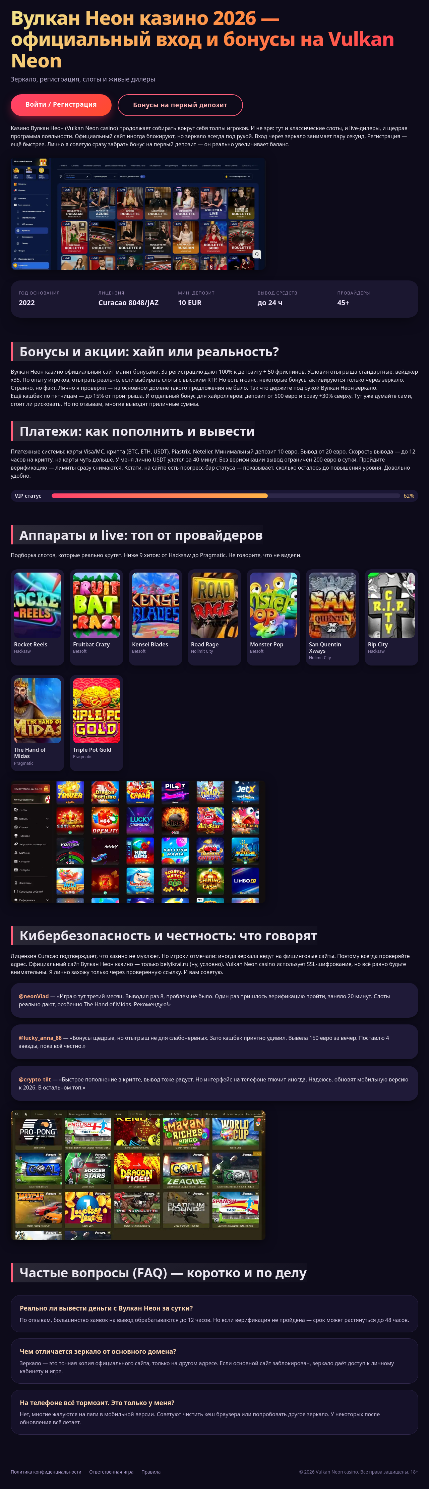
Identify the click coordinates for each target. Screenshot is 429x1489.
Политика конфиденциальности (46, 1472)
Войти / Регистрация (61, 104)
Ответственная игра (111, 1472)
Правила (151, 1472)
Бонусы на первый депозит (180, 104)
